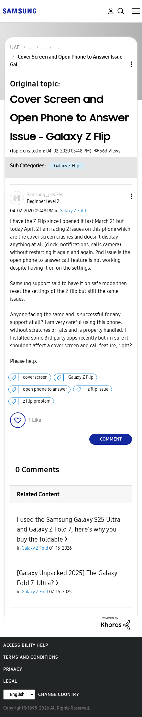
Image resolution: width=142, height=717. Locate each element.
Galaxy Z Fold (73, 211)
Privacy (12, 669)
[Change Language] (19, 694)
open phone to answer (45, 389)
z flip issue (98, 389)
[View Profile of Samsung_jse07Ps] (45, 194)
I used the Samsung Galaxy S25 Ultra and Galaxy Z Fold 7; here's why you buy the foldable (68, 529)
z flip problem (36, 401)
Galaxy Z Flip (66, 166)
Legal (10, 681)
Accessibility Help (25, 645)
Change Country (58, 694)
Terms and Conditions (30, 657)
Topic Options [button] (120, 64)
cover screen (35, 377)
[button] (120, 196)
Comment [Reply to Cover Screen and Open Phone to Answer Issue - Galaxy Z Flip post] (111, 439)
